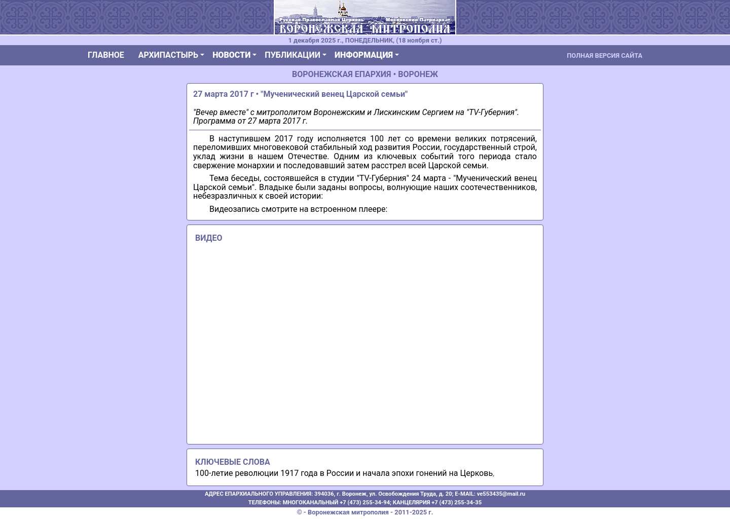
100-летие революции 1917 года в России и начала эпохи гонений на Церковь (344, 473)
